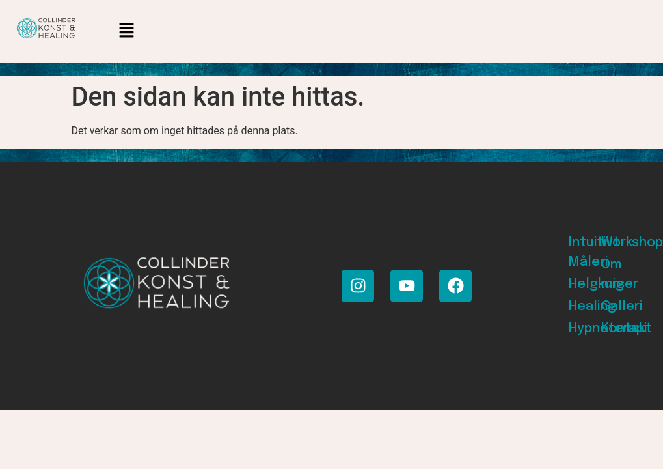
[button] (127, 32)
